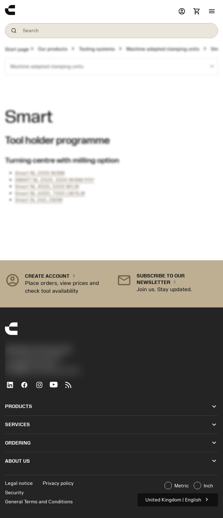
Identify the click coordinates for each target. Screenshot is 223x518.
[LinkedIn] (12, 387)
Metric (176, 485)
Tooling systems (97, 49)
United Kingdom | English (177, 499)
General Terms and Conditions (39, 502)
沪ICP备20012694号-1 (31, 364)
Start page (17, 49)
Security (14, 493)
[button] (212, 11)
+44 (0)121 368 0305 (34, 357)
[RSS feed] (71, 387)
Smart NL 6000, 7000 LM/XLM (50, 193)
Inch (203, 485)
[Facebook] (27, 387)
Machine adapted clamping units (162, 49)
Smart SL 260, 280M (38, 200)
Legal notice (19, 483)
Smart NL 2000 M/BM (40, 173)
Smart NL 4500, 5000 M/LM (47, 186)
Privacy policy (58, 483)
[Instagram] (41, 387)
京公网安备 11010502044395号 (42, 371)
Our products (52, 49)
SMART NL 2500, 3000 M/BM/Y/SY (54, 180)
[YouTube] (56, 387)
